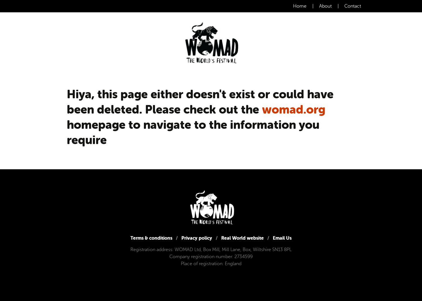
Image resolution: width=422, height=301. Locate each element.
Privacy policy (196, 238)
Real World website (242, 238)
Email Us (282, 238)
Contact (352, 6)
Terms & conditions (151, 238)
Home (300, 6)
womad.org (293, 109)
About (325, 6)
